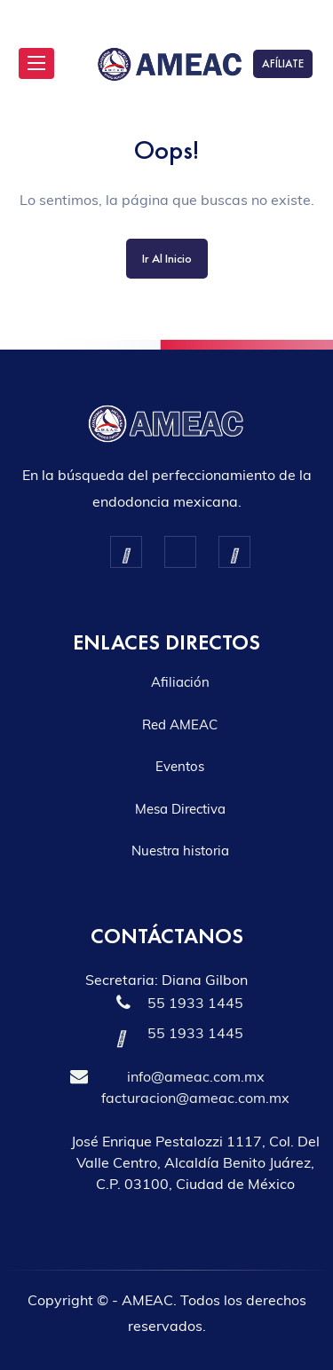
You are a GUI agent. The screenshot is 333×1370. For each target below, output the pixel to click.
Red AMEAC (180, 724)
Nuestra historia (180, 850)
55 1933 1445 (195, 1003)
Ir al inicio (167, 258)
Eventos (179, 766)
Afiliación (180, 681)
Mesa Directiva (180, 808)
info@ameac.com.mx (196, 1076)
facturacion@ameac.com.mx (195, 1097)
